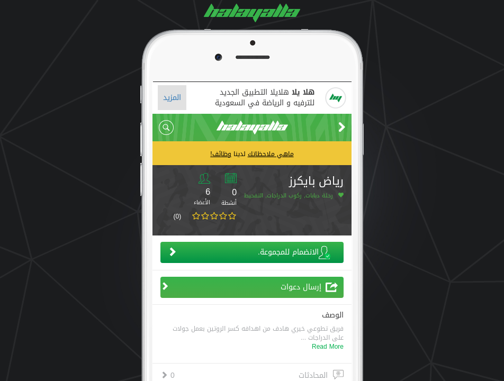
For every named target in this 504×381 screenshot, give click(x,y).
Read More (328, 346)
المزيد (172, 97)
